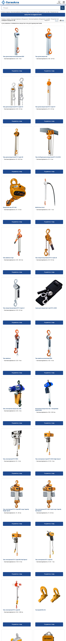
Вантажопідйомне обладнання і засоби (39, 19)
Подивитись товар (17, 71)
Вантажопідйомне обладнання (19, 19)
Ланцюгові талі (55, 19)
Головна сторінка (5, 19)
